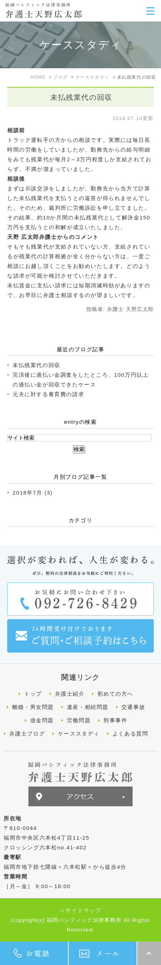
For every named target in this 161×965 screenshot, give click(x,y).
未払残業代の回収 (36, 365)
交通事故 (133, 707)
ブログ (60, 77)
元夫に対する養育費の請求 (48, 394)
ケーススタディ (92, 77)
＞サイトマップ (80, 910)
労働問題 (79, 720)
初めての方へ (115, 694)
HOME (38, 77)
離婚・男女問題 (33, 707)
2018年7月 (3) (33, 493)
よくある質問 (130, 733)
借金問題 (42, 720)
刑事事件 (115, 720)
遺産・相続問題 (88, 707)
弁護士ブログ (27, 733)
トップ (33, 694)
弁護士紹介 (70, 694)
